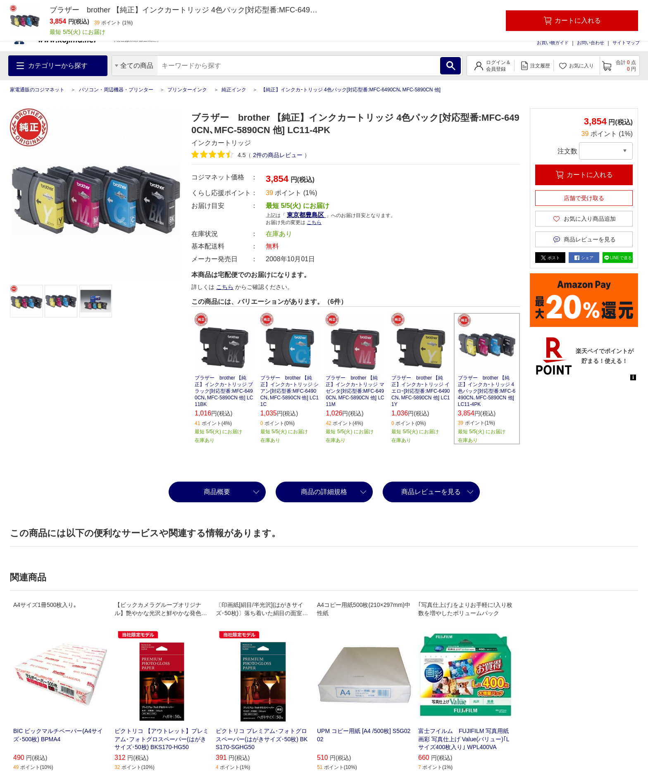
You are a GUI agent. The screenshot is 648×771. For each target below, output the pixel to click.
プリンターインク (187, 90)
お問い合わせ (590, 42)
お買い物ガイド (553, 42)
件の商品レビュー (277, 155)
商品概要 (217, 491)
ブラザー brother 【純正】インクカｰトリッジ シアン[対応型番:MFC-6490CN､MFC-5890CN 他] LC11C (289, 391)
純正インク (234, 90)
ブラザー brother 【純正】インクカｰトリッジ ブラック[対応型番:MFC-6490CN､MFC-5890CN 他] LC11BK (224, 391)
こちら (314, 222)
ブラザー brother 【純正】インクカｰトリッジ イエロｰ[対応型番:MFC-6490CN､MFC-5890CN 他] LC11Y (420, 391)
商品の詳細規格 (324, 491)
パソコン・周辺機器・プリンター (116, 90)
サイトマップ (626, 42)
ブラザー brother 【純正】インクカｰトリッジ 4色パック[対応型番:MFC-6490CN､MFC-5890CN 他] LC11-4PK (486, 391)
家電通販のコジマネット (37, 90)
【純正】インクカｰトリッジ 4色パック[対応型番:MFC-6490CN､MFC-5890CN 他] (351, 90)
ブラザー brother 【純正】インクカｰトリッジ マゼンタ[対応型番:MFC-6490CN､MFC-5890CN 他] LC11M (355, 391)
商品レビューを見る (431, 491)
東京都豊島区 (306, 214)
